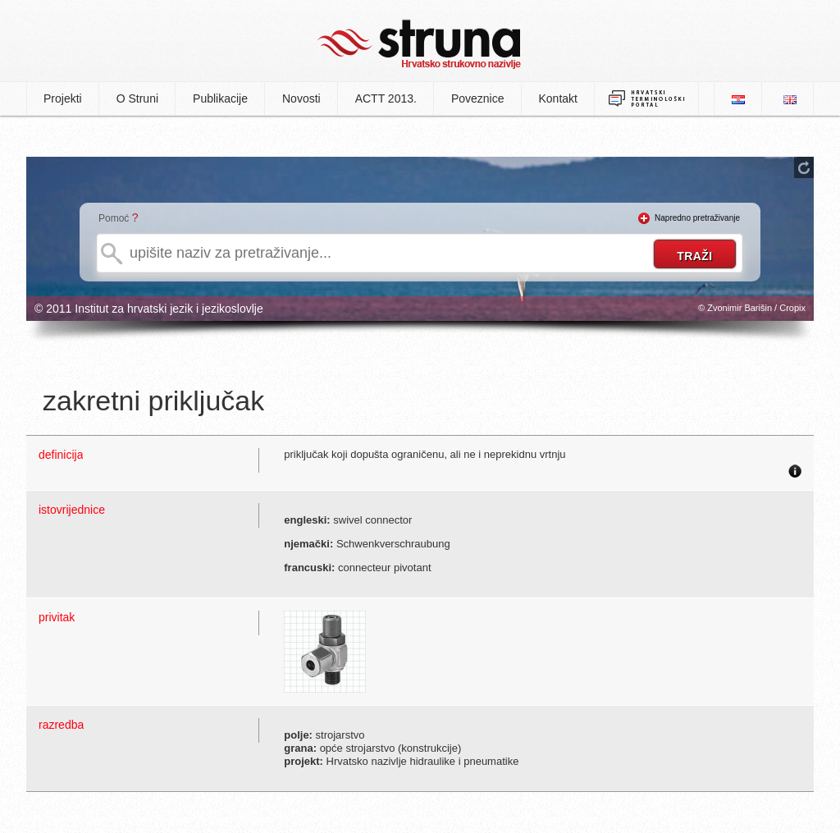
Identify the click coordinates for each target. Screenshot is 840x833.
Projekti (62, 98)
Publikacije (220, 98)
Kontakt (558, 98)
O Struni (137, 98)
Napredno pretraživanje (697, 217)
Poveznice (477, 98)
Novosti (301, 98)
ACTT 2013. (386, 98)
